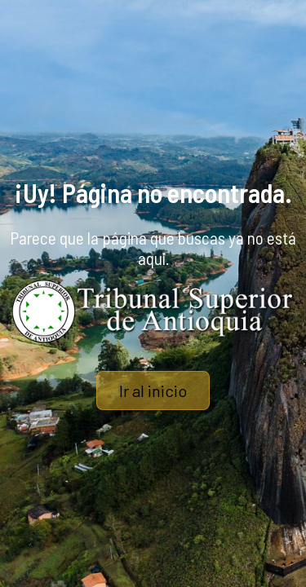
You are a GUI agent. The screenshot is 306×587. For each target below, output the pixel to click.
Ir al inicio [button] (153, 390)
